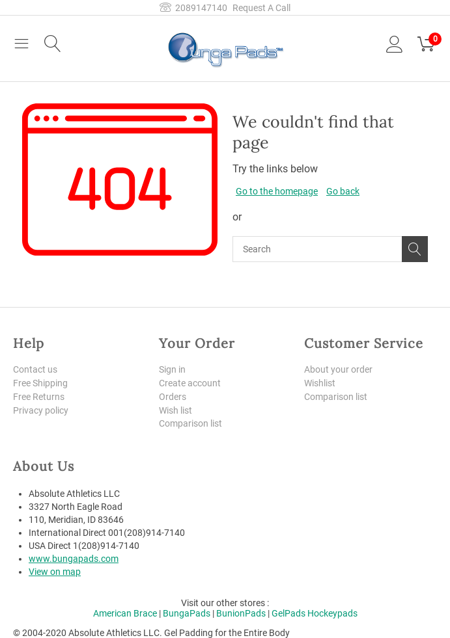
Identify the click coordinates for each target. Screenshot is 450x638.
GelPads (288, 613)
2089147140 (193, 8)
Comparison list (190, 423)
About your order (338, 369)
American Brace (125, 613)
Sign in (172, 369)
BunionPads (241, 613)
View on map (55, 571)
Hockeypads (332, 613)
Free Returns (38, 397)
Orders (172, 397)
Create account (190, 383)
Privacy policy (40, 410)
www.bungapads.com (74, 558)
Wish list (175, 410)
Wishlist (319, 383)
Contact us (35, 369)
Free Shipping (40, 383)
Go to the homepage (277, 191)
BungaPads (186, 613)
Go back (342, 191)
